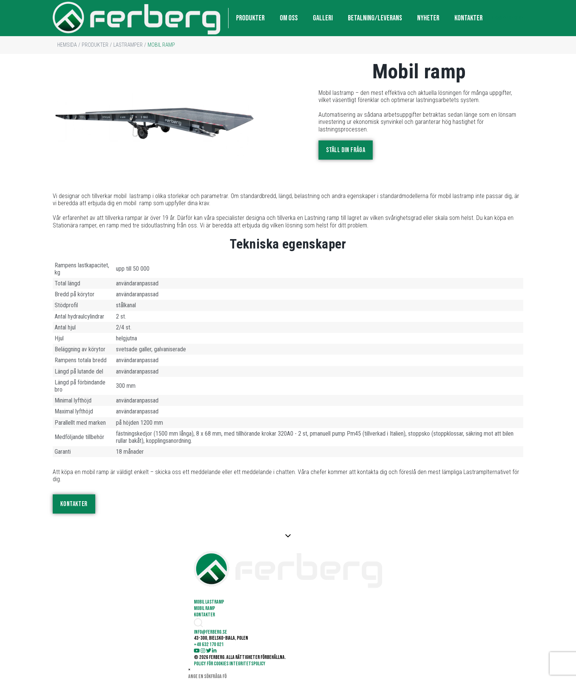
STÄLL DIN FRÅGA (345, 150)
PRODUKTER (250, 18)
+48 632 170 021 (209, 644)
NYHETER (428, 18)
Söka (236, 676)
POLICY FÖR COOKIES (211, 663)
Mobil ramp (204, 608)
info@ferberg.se (506, 18)
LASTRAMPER (128, 45)
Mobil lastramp (209, 602)
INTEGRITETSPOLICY (247, 663)
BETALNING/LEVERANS (375, 18)
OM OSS (289, 18)
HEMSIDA (67, 45)
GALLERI (323, 18)
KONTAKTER (468, 18)
